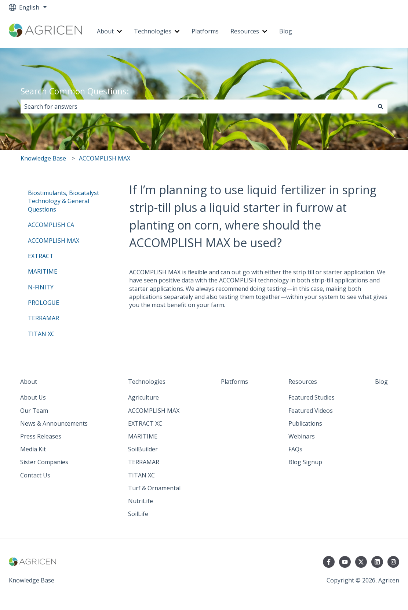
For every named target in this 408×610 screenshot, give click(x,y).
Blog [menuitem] (381, 382)
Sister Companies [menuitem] (44, 462)
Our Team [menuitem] (34, 411)
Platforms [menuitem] (234, 382)
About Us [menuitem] (33, 397)
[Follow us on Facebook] (329, 562)
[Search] (380, 106)
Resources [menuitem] (302, 382)
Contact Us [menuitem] (35, 475)
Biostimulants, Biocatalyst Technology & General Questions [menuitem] (63, 201)
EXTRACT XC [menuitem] (145, 423)
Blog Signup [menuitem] (305, 462)
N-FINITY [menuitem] (41, 287)
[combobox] (197, 106)
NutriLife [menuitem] (140, 501)
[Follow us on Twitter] (361, 562)
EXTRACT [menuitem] (41, 256)
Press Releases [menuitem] (40, 436)
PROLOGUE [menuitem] (43, 303)
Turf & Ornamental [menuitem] (154, 488)
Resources (244, 31)
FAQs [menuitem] (295, 449)
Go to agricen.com (367, 31)
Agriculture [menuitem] (143, 397)
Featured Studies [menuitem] (311, 397)
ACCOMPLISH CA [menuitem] (51, 225)
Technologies (152, 31)
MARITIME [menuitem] (42, 271)
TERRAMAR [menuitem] (43, 318)
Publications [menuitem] (305, 423)
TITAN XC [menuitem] (41, 334)
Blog (285, 31)
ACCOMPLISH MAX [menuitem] (53, 241)
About (105, 31)
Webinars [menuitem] (301, 436)
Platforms (205, 31)
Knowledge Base (43, 158)
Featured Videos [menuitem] (310, 411)
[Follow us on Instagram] (393, 562)
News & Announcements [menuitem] (54, 423)
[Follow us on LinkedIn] (377, 562)
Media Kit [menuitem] (33, 449)
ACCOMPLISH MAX (104, 158)
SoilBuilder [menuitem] (143, 449)
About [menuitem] (28, 382)
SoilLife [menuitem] (138, 514)
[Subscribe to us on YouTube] (345, 562)
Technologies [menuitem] (146, 382)
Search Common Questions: (75, 91)
